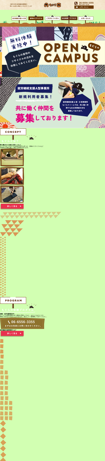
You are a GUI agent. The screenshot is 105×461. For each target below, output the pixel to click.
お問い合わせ (84, 7)
